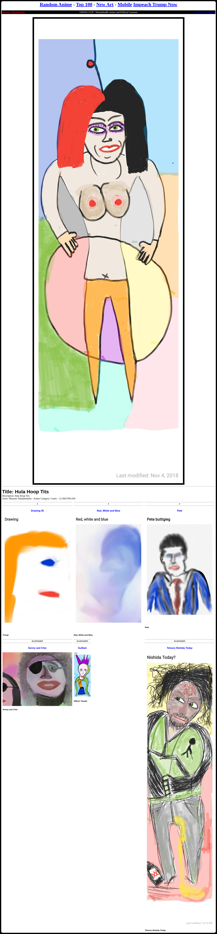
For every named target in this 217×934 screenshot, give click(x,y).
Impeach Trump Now (155, 4)
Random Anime (56, 4)
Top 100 (84, 4)
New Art (105, 4)
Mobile (125, 4)
